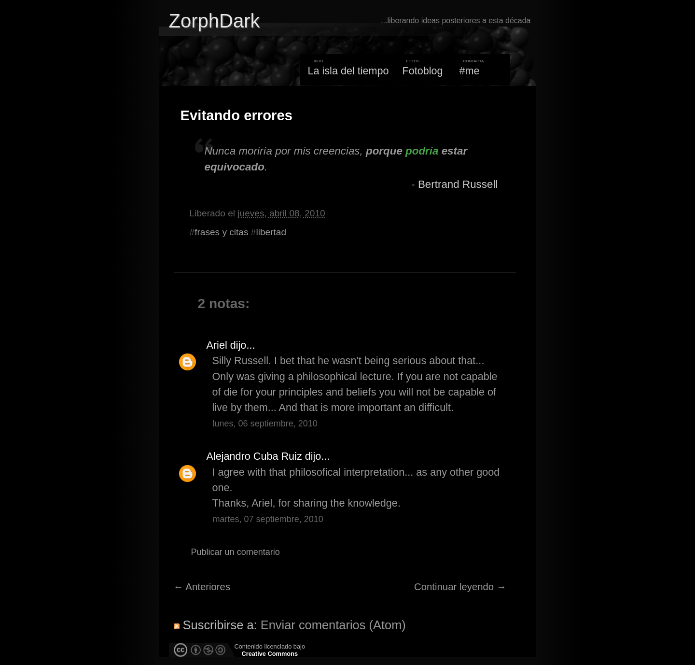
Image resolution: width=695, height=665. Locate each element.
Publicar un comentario (235, 552)
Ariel (217, 345)
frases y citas (221, 232)
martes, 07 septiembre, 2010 (268, 519)
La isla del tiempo (348, 71)
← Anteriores (202, 586)
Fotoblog (423, 71)
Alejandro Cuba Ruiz (254, 456)
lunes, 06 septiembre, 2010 (265, 423)
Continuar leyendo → (460, 586)
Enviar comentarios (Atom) (333, 625)
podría (421, 151)
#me (469, 71)
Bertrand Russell (458, 184)
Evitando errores (236, 115)
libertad (271, 232)
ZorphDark (214, 20)
